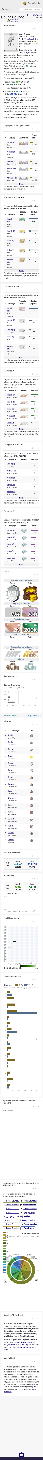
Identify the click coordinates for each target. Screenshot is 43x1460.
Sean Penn (16, 1347)
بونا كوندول (10, 1216)
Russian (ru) (11, 161)
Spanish (11, 763)
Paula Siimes (12, 1345)
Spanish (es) (11, 492)
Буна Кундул (29, 1228)
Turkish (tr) (11, 423)
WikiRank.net (37, 15)
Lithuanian (11, 798)
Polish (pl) (10, 250)
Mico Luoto (24, 1347)
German (11, 749)
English (6, 9)
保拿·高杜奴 (25, 1216)
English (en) (11, 142)
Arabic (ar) (11, 330)
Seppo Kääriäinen (20, 1342)
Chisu (5, 1345)
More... (21, 184)
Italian (10, 791)
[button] (32, 28)
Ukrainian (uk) (12, 178)
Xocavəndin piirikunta (9, 716)
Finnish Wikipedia (32, 3)
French (10, 777)
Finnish (10, 770)
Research (38, 9)
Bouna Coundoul (30, 39)
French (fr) (11, 231)
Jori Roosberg (23, 1345)
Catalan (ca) (11, 168)
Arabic (10, 735)
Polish (10, 805)
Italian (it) (10, 240)
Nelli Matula (31, 1342)
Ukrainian (11, 833)
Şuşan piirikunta (34, 716)
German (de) (11, 152)
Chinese (11, 840)
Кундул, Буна (29, 1212)
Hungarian (11, 784)
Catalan (10, 742)
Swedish (11, 819)
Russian (10, 812)
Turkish (10, 826)
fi (27, 15)
